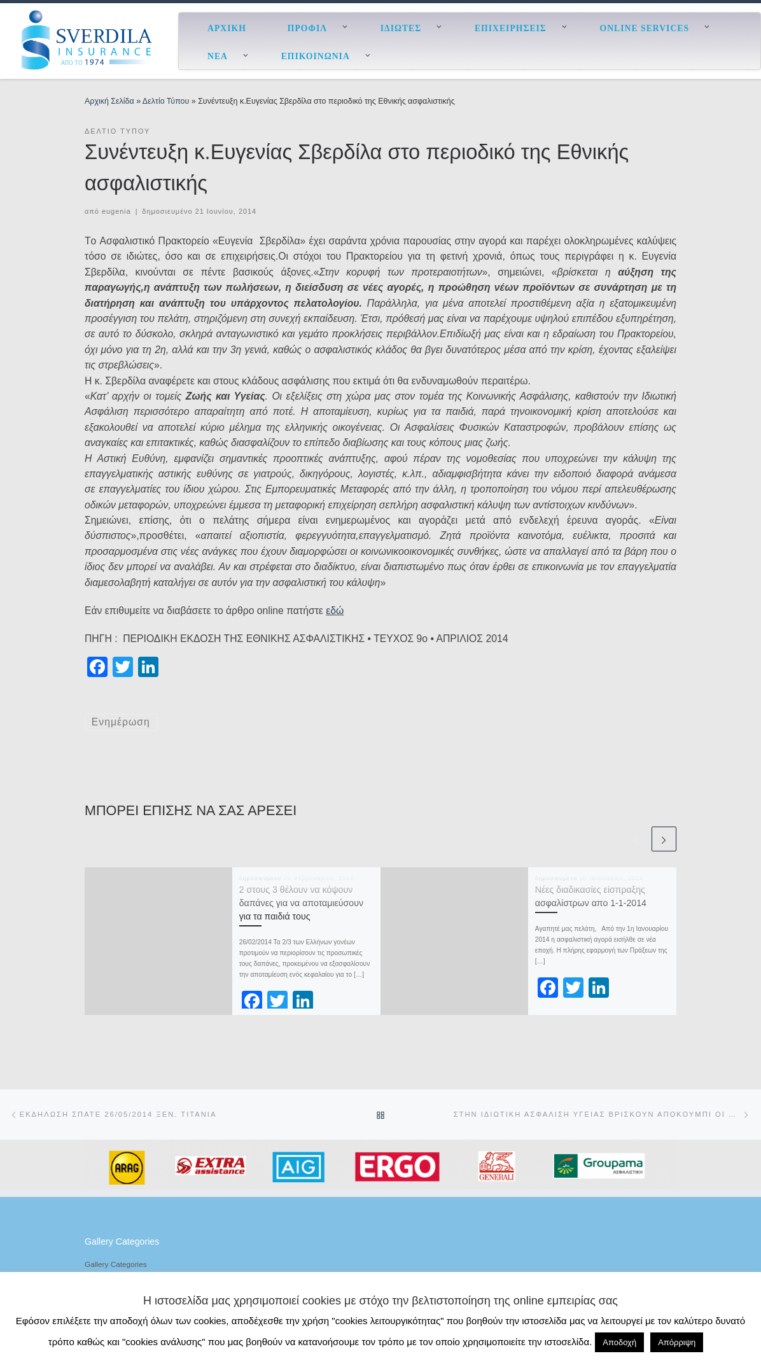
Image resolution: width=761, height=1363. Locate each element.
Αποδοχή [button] (619, 1342)
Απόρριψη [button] (676, 1342)
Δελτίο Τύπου (166, 101)
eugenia (116, 211)
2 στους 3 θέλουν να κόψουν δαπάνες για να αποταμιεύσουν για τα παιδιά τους (301, 903)
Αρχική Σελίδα (110, 101)
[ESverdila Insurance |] (89, 40)
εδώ (335, 610)
